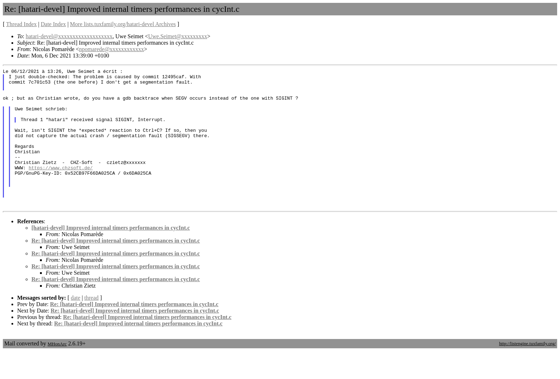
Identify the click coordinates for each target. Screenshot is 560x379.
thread (91, 326)
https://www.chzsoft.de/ (60, 188)
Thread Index (21, 24)
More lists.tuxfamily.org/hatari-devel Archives (123, 24)
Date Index (53, 24)
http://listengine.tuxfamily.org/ (527, 371)
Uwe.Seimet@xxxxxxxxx (177, 36)
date (75, 326)
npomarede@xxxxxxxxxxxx (111, 49)
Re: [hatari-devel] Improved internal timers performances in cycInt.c (115, 268)
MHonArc (57, 371)
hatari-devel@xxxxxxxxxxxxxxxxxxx (69, 36)
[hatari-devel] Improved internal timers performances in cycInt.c (110, 256)
